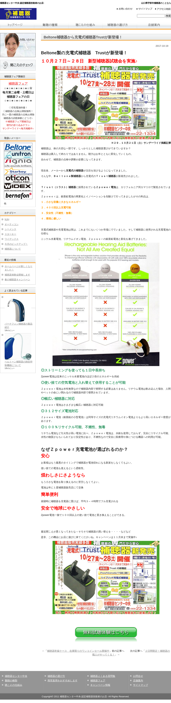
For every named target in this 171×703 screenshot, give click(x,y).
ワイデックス (12, 239)
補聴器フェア (97, 680)
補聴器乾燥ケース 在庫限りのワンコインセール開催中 (78, 650)
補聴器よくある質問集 (102, 676)
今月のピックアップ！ (16, 244)
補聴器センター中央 (16, 676)
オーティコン (12, 224)
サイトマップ (140, 685)
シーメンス (10, 229)
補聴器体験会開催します (17, 274)
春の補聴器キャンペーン (17, 279)
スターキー (10, 234)
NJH (7, 219)
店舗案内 (138, 680)
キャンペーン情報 (100, 685)
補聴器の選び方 (56, 676)
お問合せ (138, 676)
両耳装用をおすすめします (62, 680)
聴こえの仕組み (13, 685)
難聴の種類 (11, 680)
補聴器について (13, 248)
